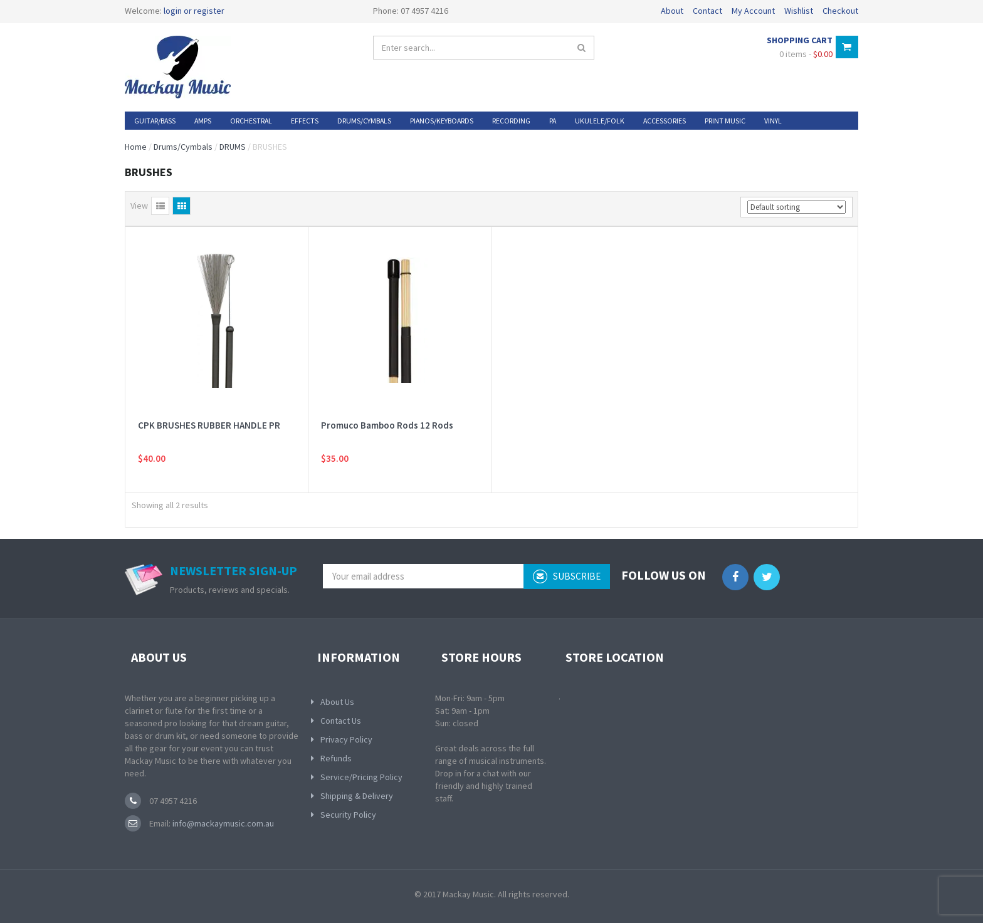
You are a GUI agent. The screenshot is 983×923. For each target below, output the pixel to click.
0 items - (806, 54)
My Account (753, 10)
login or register (194, 10)
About (672, 10)
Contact (707, 10)
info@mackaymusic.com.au (222, 823)
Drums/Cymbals (183, 146)
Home (136, 146)
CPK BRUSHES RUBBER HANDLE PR (209, 425)
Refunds (336, 758)
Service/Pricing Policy (361, 777)
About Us (337, 701)
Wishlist (798, 10)
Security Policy (348, 814)
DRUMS (232, 146)
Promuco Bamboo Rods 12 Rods (387, 425)
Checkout (840, 10)
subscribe (567, 576)
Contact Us (340, 720)
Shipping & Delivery (356, 795)
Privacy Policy (346, 739)
